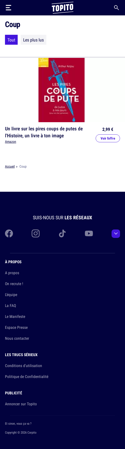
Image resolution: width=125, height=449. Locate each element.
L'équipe (11, 294)
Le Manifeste (15, 316)
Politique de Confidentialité (26, 376)
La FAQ (10, 305)
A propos (12, 272)
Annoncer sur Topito (21, 404)
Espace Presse (16, 327)
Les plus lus (33, 40)
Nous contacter (17, 338)
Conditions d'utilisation (23, 365)
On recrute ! (14, 283)
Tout (11, 40)
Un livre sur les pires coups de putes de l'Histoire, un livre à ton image (44, 132)
